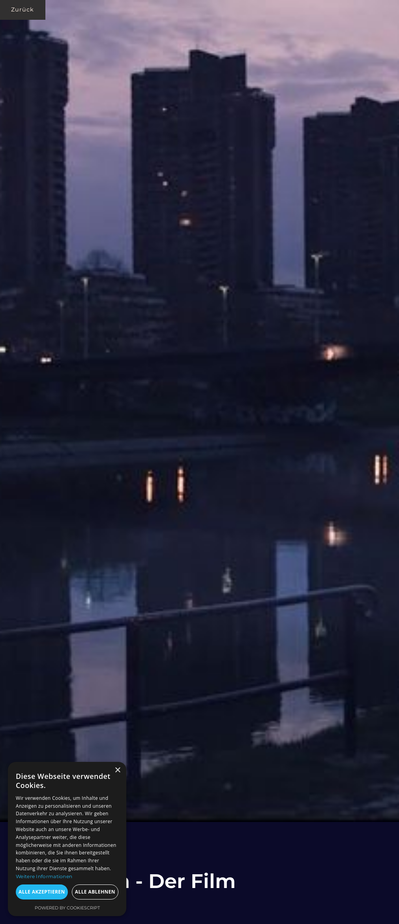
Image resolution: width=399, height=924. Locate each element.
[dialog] (67, 839)
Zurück (22, 9)
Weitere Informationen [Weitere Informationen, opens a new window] (44, 876)
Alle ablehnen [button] (95, 891)
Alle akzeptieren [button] (42, 891)
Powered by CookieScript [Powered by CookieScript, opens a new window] (67, 908)
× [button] (117, 770)
